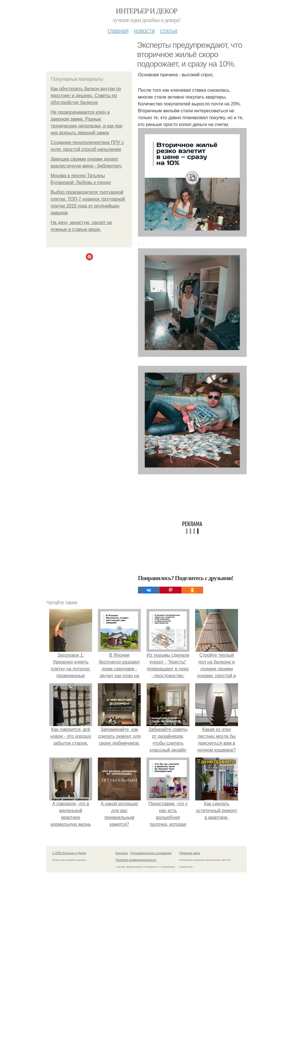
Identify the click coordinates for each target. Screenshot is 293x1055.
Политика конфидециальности (136, 860)
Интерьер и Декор (146, 11)
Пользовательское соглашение (151, 853)
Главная (118, 30)
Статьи (168, 30)
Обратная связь (189, 853)
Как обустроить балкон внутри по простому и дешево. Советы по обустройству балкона (86, 95)
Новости (144, 30)
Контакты (122, 853)
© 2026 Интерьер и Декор (69, 853)
